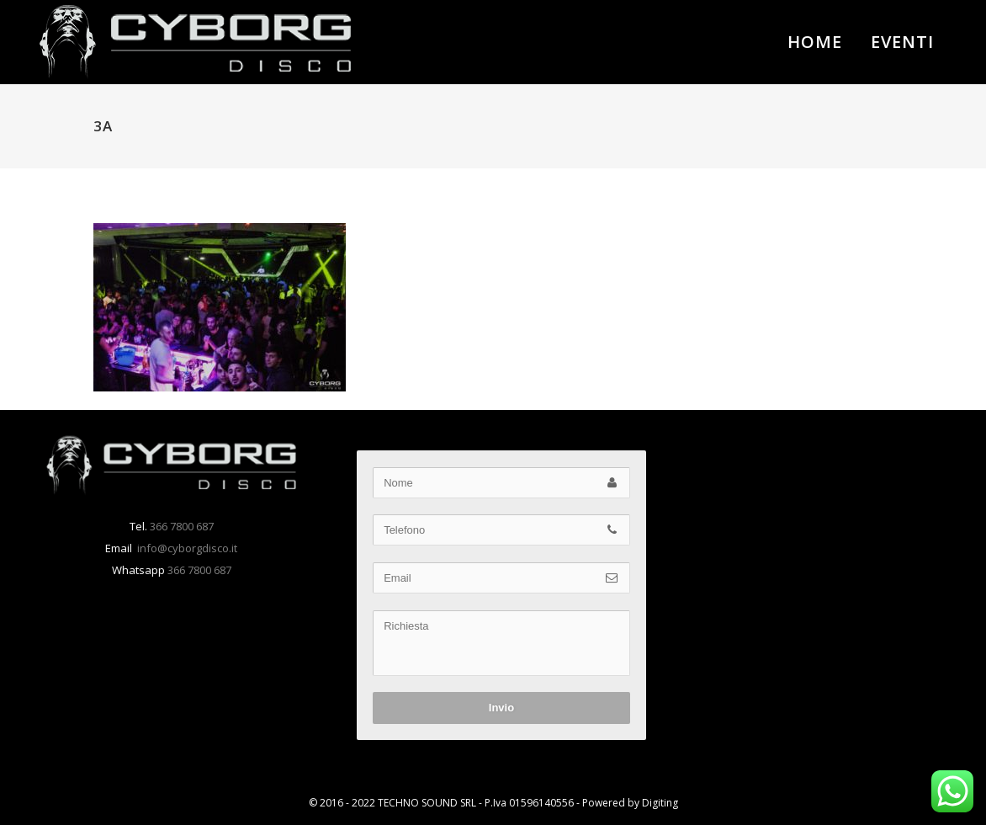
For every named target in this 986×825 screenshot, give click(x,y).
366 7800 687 (180, 526)
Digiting (660, 803)
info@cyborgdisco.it (186, 548)
